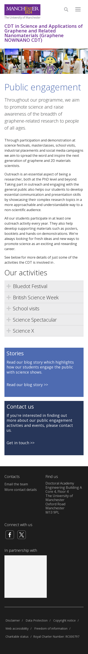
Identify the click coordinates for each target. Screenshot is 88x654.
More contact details (20, 489)
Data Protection (37, 620)
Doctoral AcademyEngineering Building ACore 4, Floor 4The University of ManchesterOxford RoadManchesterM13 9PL (63, 498)
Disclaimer (13, 620)
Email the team (16, 484)
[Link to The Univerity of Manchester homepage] (22, 11)
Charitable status (17, 636)
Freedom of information (50, 628)
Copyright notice (64, 620)
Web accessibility (17, 628)
